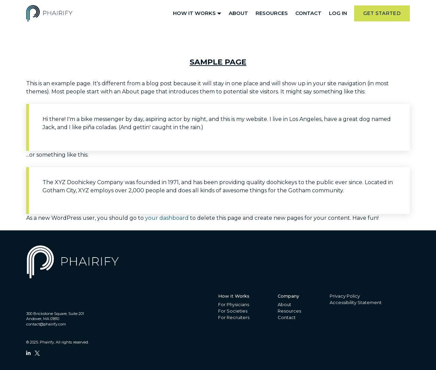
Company (288, 296)
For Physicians (233, 304)
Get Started (382, 13)
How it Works (194, 13)
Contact (308, 13)
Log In (338, 13)
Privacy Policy (345, 296)
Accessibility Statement (356, 302)
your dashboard (167, 218)
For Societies (232, 311)
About (238, 13)
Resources (272, 13)
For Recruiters (233, 317)
